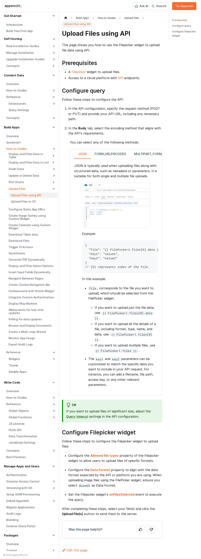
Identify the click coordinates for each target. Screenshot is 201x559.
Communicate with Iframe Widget (31, 291)
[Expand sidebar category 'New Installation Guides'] (53, 46)
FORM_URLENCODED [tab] (110, 154)
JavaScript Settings (22, 442)
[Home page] (65, 18)
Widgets (14, 359)
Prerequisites (179, 20)
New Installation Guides (22, 46)
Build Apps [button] (12, 127)
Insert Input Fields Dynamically (29, 272)
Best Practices (16, 457)
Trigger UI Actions (21, 247)
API (120, 78)
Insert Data (16, 169)
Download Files (19, 240)
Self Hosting (13, 39)
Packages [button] (11, 535)
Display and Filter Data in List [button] (29, 162)
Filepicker (78, 72)
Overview (12, 84)
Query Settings (19, 110)
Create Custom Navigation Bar (29, 284)
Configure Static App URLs (27, 209)
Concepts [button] (12, 66)
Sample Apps (17, 371)
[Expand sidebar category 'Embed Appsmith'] (53, 501)
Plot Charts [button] (16, 182)
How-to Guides (16, 90)
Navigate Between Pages (26, 278)
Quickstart (13, 142)
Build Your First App (19, 31)
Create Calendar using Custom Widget (29, 226)
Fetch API (15, 430)
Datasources (17, 103)
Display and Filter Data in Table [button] (26, 155)
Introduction (14, 24)
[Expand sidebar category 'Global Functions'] (53, 417)
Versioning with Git (19, 488)
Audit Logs (13, 513)
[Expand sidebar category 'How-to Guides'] (53, 90)
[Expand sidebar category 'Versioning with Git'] (53, 488)
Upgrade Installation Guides (25, 59)
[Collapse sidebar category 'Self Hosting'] (53, 39)
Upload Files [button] (17, 188)
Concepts (12, 118)
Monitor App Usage (22, 338)
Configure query (181, 25)
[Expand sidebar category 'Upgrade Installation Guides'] (53, 59)
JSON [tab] (82, 154)
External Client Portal (20, 526)
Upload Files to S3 (23, 201)
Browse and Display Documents (30, 325)
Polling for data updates (25, 319)
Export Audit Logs (21, 344)
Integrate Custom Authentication (31, 297)
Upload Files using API (26, 195)
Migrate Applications (20, 507)
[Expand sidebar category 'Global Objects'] (53, 411)
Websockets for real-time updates (26, 311)
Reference (13, 352)
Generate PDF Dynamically (27, 259)
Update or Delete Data (24, 175)
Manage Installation (20, 52)
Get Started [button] (12, 16)
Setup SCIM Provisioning (23, 494)
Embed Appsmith (17, 500)
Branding (12, 520)
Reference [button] (13, 97)
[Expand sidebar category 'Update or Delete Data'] (53, 176)
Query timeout (77, 416)
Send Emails (17, 253)
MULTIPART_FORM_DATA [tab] (152, 154)
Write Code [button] (12, 382)
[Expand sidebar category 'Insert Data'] (53, 169)
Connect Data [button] (14, 75)
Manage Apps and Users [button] (21, 466)
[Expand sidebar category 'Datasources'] (53, 104)
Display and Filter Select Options (31, 266)
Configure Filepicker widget (184, 33)
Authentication (16, 475)
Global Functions (20, 417)
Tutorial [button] (11, 550)
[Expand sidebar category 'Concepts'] (53, 118)
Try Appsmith (184, 6)
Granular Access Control (22, 481)
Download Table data (23, 234)
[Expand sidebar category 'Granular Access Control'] (53, 481)
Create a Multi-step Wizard (27, 331)
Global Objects (19, 410)
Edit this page (74, 550)
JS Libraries (17, 423)
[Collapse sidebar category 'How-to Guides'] (53, 149)
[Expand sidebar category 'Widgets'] (53, 359)
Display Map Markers (23, 303)
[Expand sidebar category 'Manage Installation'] (53, 53)
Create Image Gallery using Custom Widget (27, 217)
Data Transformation (23, 436)
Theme (13, 365)
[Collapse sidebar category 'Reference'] (53, 352)
